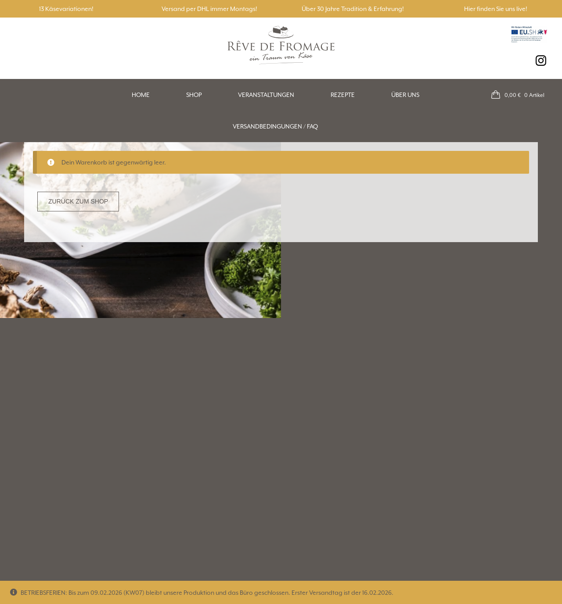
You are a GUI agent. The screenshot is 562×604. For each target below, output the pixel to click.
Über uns (405, 94)
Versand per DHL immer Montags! (209, 8)
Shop (194, 94)
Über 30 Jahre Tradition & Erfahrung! (353, 8)
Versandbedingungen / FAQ (275, 126)
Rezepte (343, 94)
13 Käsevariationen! (66, 8)
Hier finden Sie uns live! (495, 8)
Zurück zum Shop (78, 201)
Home (141, 94)
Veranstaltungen (266, 94)
